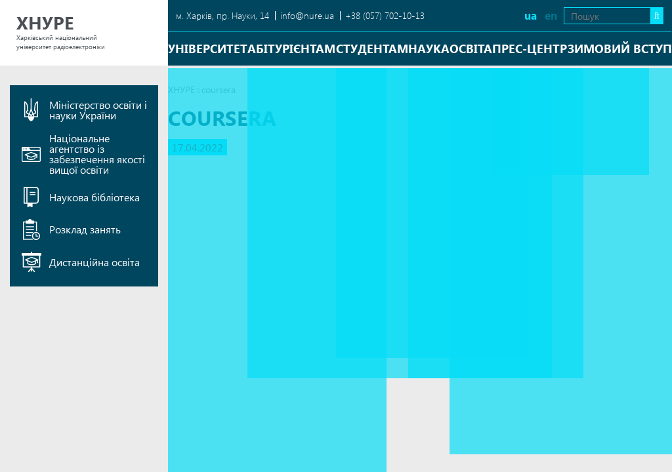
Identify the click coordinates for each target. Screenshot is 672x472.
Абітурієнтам (291, 48)
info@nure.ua (307, 15)
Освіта (471, 48)
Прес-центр (529, 48)
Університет (207, 48)
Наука (429, 48)
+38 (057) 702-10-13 (385, 15)
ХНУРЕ (181, 89)
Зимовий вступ (620, 48)
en (526, 15)
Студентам (372, 48)
